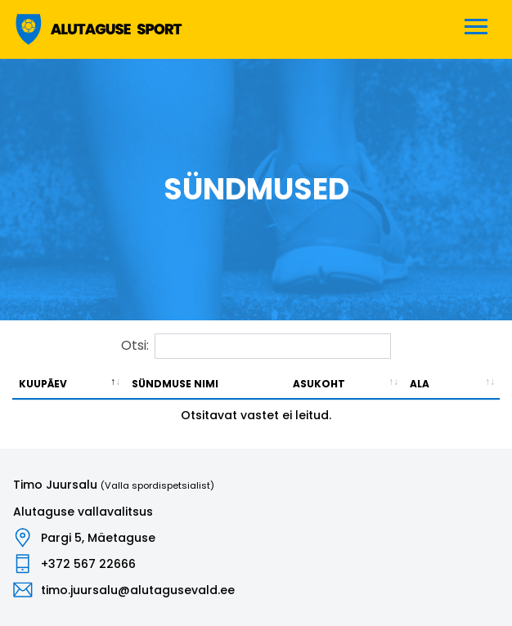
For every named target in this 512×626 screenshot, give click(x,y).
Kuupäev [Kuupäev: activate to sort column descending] (43, 384)
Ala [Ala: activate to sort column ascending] (419, 384)
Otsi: (256, 346)
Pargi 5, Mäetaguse (98, 538)
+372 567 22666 (88, 564)
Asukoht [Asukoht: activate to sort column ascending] (319, 384)
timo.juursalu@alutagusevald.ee (138, 590)
